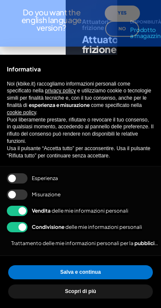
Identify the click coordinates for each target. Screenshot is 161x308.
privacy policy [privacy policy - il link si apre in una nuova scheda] (60, 91)
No (122, 21)
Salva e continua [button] (80, 272)
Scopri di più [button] (80, 291)
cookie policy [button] (21, 113)
